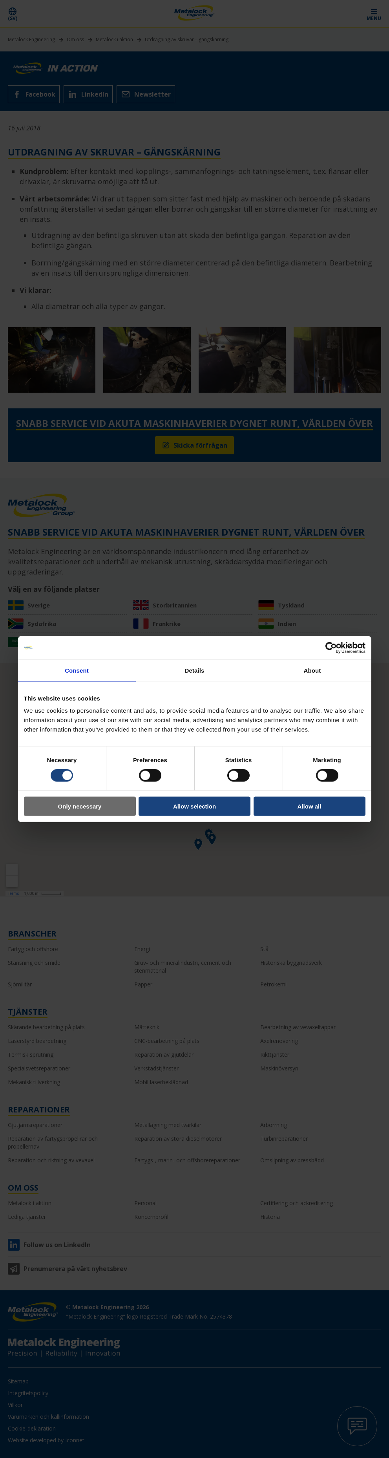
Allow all (309, 806)
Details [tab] (195, 670)
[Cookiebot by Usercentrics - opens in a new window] (331, 647)
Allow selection (194, 806)
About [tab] (312, 670)
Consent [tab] (77, 670)
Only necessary (80, 806)
